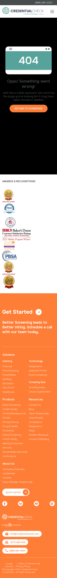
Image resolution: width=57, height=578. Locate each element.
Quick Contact (17, 492)
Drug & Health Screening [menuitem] (10, 428)
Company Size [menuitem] (37, 382)
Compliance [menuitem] (35, 421)
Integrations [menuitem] (35, 366)
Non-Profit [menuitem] (8, 387)
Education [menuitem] (8, 383)
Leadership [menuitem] (9, 473)
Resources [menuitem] (36, 399)
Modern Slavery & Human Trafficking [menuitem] (39, 437)
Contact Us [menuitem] (35, 404)
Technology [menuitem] (36, 361)
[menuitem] (4, 503)
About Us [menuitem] (8, 463)
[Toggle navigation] (52, 11)
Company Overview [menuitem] (14, 469)
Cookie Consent (9, 565)
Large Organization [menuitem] (40, 391)
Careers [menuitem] (7, 477)
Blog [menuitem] (31, 409)
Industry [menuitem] (7, 361)
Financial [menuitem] (7, 366)
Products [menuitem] (8, 399)
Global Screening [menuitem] (12, 434)
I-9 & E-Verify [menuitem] (10, 439)
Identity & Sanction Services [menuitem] (13, 445)
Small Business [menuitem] (37, 387)
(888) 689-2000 (43, 2)
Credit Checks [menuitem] (10, 409)
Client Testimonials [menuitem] (39, 413)
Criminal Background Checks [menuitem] (14, 415)
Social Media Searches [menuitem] (15, 451)
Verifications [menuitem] (9, 456)
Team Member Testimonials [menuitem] (18, 481)
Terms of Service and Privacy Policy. (28, 565)
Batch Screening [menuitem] (38, 374)
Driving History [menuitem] (11, 421)
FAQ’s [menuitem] (32, 430)
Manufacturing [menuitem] (11, 370)
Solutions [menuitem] (9, 354)
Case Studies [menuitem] (36, 417)
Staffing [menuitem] (7, 379)
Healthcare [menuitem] (9, 391)
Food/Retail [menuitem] (9, 374)
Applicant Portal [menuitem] (37, 370)
